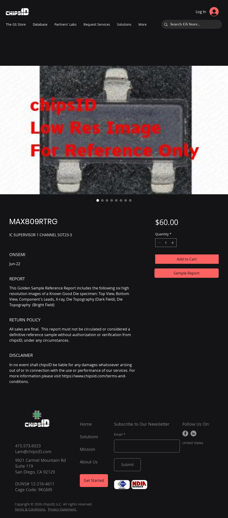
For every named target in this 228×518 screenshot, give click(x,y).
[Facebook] (185, 433)
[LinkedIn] (193, 433)
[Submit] (127, 464)
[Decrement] (159, 243)
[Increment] (173, 243)
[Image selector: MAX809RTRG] (97, 200)
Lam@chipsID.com (33, 451)
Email (118, 434)
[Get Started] (94, 480)
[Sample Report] (186, 273)
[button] (65, 24)
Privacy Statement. (62, 509)
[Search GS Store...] (191, 24)
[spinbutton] (166, 243)
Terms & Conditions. (30, 509)
